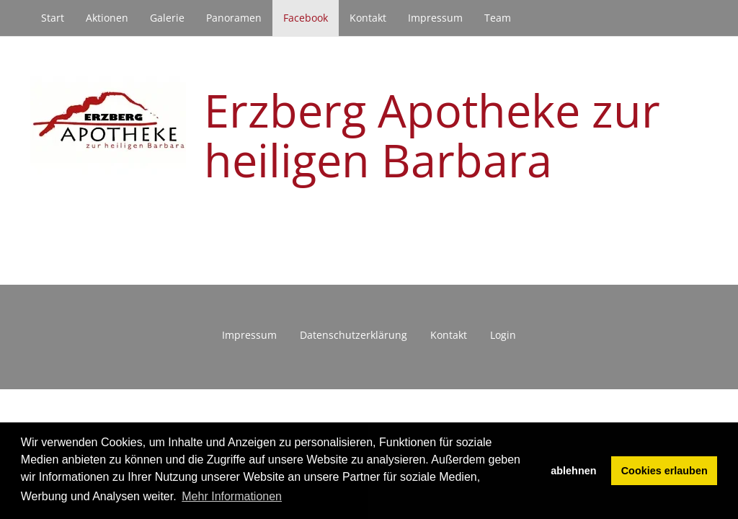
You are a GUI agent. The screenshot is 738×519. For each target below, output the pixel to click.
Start (52, 18)
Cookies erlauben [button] (664, 470)
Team (497, 18)
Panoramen (234, 18)
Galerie (167, 18)
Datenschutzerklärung (353, 335)
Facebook (305, 18)
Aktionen (107, 18)
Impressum (435, 18)
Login (503, 335)
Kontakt (368, 18)
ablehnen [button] (573, 470)
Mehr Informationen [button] (232, 496)
